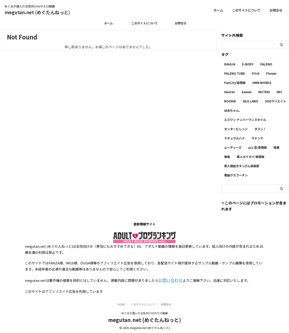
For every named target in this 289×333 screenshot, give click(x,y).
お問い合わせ (168, 279)
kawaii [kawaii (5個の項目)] (247, 92)
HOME (121, 303)
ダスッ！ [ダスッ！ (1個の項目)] (260, 129)
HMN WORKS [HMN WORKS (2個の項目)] (261, 83)
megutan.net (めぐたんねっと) (37, 12)
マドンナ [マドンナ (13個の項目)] (257, 138)
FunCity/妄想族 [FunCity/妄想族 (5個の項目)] (235, 83)
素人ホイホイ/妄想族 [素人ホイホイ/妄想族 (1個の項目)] (250, 157)
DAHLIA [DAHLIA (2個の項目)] (229, 64)
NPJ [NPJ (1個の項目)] (279, 92)
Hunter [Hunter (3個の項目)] (229, 92)
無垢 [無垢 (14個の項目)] (227, 157)
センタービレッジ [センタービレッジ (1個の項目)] (236, 129)
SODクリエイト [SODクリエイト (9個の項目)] (275, 101)
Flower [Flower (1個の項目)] (271, 73)
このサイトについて (246, 10)
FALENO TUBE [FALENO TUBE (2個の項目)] (234, 73)
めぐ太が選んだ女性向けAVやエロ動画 (144, 312)
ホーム (218, 10)
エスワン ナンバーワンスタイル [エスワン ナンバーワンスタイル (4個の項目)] (245, 120)
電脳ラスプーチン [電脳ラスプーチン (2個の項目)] (236, 175)
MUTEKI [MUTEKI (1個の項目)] (264, 92)
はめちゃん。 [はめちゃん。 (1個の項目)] (233, 110)
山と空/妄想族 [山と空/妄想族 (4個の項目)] (257, 147)
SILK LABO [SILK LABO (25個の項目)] (250, 101)
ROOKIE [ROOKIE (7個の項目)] (230, 101)
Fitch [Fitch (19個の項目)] (255, 73)
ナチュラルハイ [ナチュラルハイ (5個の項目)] (234, 138)
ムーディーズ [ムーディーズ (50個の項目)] (232, 147)
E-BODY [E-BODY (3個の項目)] (248, 64)
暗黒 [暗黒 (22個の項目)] (277, 147)
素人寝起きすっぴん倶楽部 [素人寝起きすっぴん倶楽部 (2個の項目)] (241, 166)
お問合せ (276, 10)
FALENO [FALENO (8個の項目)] (266, 64)
